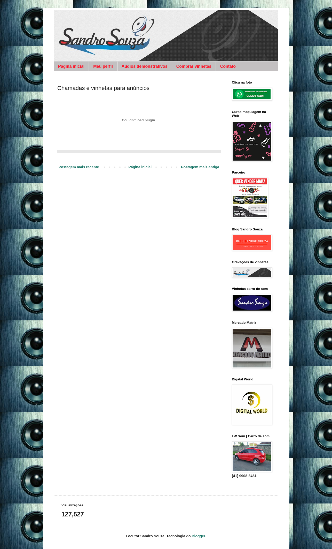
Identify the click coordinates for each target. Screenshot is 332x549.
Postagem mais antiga (200, 167)
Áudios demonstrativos (145, 66)
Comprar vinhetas (193, 66)
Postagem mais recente (79, 167)
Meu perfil (103, 66)
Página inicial (71, 66)
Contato (228, 66)
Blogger (198, 536)
